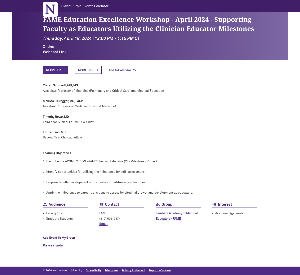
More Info (86, 70)
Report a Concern (160, 270)
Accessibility (93, 270)
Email (103, 223)
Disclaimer (111, 270)
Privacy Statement (133, 270)
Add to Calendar (119, 70)
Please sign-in (53, 245)
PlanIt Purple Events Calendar (84, 6)
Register (53, 70)
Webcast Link (55, 52)
